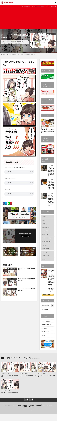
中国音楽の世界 (46, 253)
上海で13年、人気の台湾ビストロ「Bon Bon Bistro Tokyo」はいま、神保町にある (51, 203)
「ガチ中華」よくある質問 (10, 412)
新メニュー (45, 223)
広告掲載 (32, 412)
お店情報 (52, 119)
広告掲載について (46, 338)
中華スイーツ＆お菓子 (48, 241)
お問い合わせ (45, 334)
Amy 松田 (5, 43)
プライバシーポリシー (47, 412)
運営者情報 (38, 412)
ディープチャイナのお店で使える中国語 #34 (28, 382)
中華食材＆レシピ (47, 230)
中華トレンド (46, 234)
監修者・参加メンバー (23, 412)
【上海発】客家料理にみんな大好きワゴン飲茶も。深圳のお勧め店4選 (51, 173)
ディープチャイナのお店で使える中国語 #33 (46, 382)
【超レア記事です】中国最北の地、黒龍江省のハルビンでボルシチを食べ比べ (51, 187)
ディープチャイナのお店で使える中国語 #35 (9, 382)
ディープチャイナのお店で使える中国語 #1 (26, 279)
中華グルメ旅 (45, 167)
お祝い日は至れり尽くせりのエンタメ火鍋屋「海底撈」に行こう (47, 131)
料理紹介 (45, 226)
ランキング (45, 257)
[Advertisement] (28, 18)
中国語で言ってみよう (18, 41)
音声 (12, 43)
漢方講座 (45, 249)
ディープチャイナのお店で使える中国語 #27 (26, 289)
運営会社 (44, 341)
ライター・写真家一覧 (47, 326)
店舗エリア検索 (45, 314)
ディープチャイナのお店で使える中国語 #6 (26, 269)
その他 (45, 181)
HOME (3, 54)
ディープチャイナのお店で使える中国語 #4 (26, 54)
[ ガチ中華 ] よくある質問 (47, 330)
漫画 (9, 43)
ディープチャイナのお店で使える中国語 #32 (9, 400)
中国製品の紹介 (46, 260)
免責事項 (25, 414)
